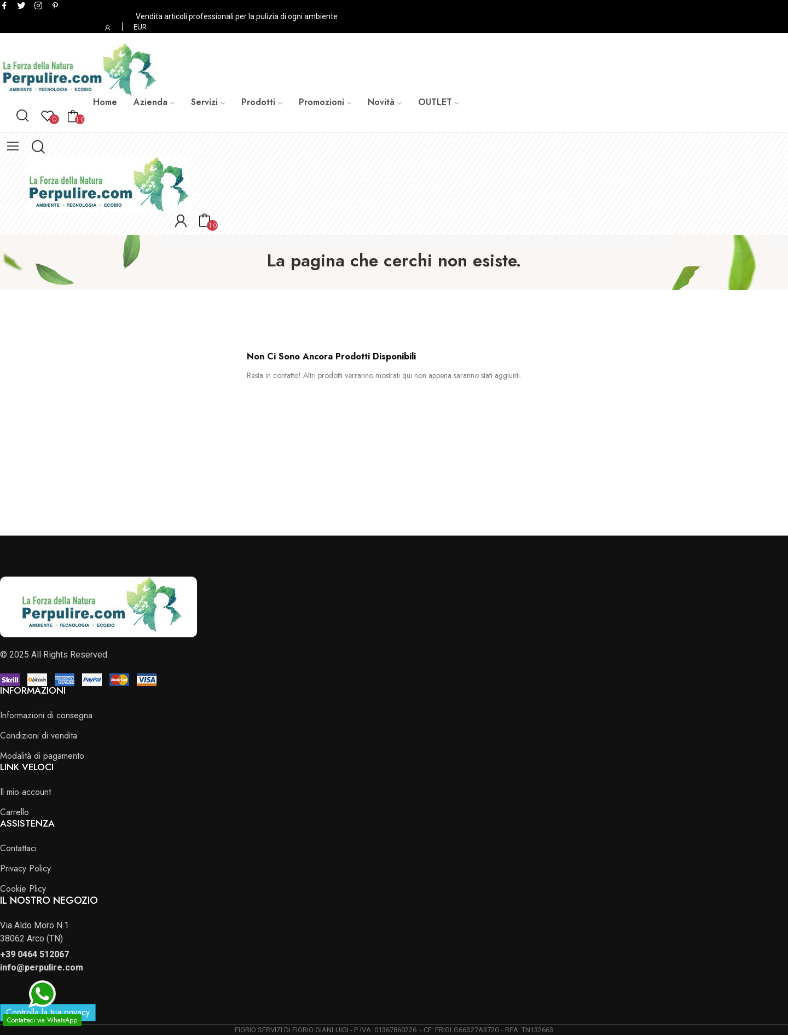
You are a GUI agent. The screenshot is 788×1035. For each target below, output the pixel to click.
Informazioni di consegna (46, 715)
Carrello (14, 812)
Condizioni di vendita (38, 735)
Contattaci (18, 848)
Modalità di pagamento (42, 755)
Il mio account (25, 792)
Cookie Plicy (23, 888)
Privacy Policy (25, 868)
